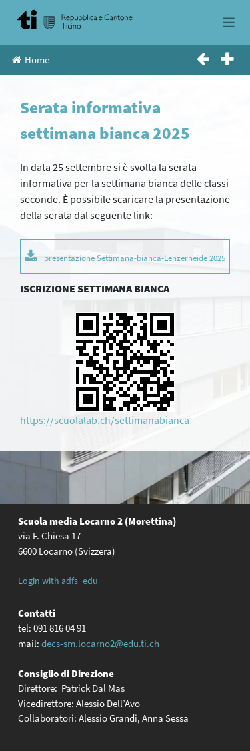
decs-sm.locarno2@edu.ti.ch (100, 643)
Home (30, 59)
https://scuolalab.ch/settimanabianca (104, 420)
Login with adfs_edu (58, 581)
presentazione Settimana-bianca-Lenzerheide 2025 (134, 257)
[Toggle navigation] (229, 22)
